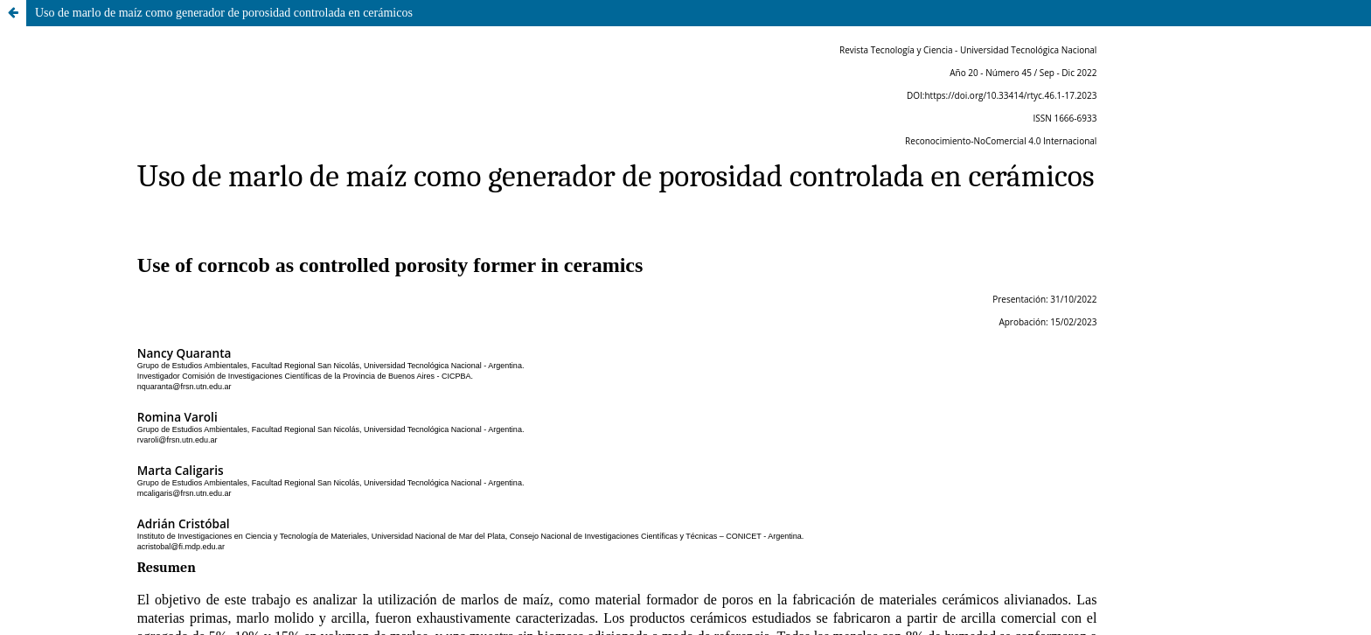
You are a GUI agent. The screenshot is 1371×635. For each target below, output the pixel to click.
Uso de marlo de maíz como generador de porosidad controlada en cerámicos (224, 12)
